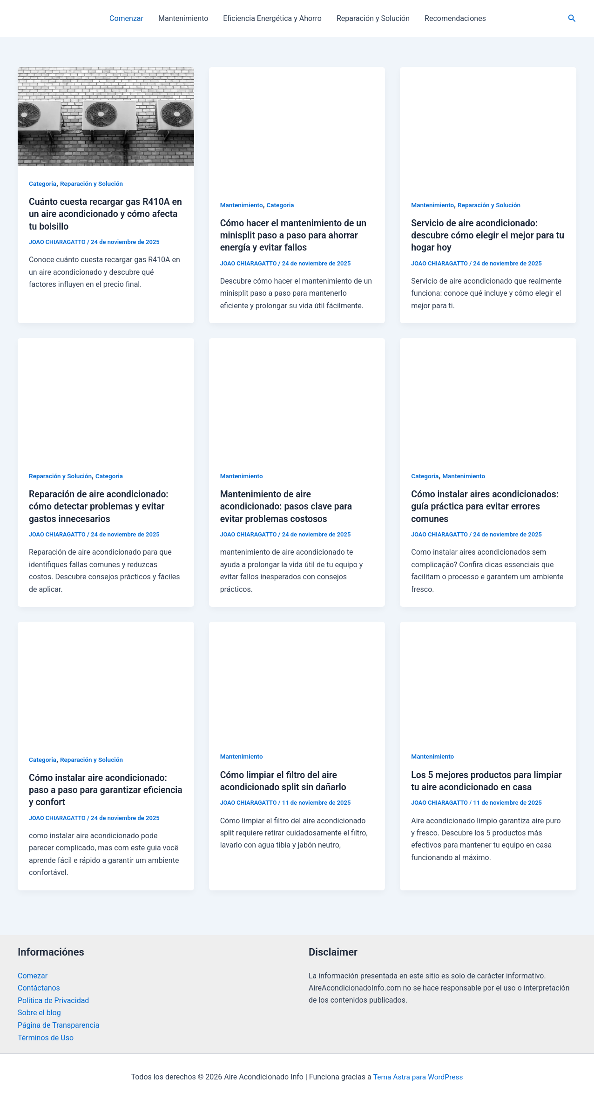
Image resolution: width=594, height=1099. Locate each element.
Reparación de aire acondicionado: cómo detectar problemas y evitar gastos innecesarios (101, 506)
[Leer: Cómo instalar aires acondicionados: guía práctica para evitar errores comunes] (488, 397)
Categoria (43, 183)
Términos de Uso (46, 1036)
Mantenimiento (183, 18)
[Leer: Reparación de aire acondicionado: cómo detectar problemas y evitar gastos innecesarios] (106, 397)
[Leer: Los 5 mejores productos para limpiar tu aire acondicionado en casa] (488, 679)
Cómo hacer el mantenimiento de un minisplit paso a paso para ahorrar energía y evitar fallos (295, 235)
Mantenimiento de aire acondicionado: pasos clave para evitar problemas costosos (288, 506)
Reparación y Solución (373, 18)
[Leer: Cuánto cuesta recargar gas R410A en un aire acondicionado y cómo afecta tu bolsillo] (106, 116)
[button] (572, 18)
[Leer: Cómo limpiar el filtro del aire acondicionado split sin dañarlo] (297, 679)
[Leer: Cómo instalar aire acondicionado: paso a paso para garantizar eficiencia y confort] (106, 680)
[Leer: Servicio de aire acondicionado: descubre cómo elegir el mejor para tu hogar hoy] (488, 126)
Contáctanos (39, 987)
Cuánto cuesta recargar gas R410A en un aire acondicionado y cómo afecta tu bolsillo (101, 213)
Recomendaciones (455, 18)
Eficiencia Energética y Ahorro (272, 18)
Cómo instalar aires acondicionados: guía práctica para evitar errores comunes (487, 506)
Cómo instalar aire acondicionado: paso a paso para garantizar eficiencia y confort (100, 789)
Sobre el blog (39, 1011)
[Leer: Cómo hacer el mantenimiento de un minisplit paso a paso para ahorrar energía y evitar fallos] (297, 126)
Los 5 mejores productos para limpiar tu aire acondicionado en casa (478, 786)
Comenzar (126, 18)
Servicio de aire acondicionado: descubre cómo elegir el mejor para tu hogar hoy (484, 235)
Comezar (32, 974)
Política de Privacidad (53, 999)
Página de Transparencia (58, 1023)
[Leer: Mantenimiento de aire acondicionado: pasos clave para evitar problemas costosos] (297, 397)
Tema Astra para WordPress (418, 1075)
